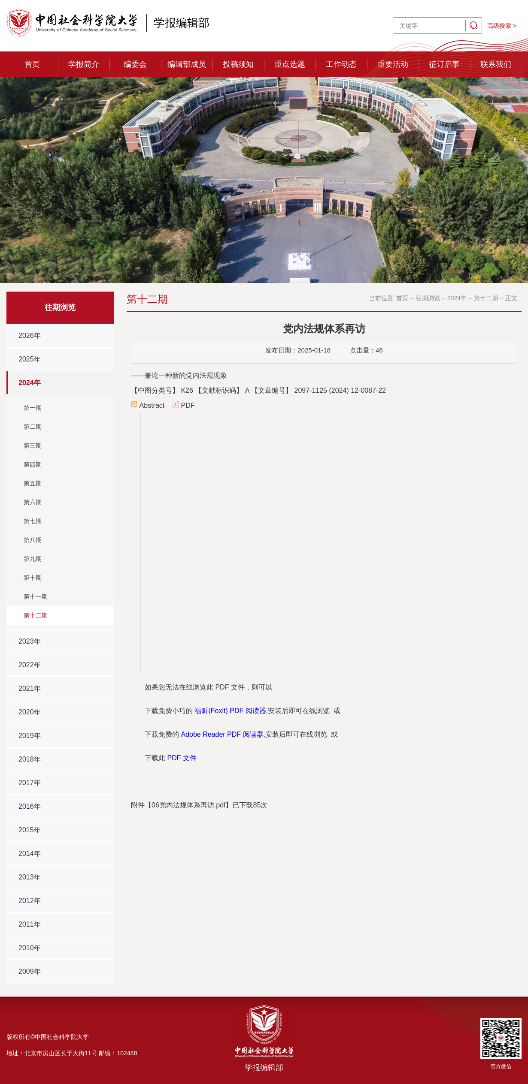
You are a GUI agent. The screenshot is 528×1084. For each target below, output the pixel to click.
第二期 (33, 426)
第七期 (33, 521)
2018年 (29, 759)
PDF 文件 (181, 758)
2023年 (29, 641)
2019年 (29, 735)
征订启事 (444, 64)
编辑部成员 (186, 64)
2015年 (29, 830)
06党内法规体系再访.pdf (188, 805)
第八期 (33, 539)
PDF (187, 405)
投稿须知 (238, 64)
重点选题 (289, 64)
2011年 (29, 924)
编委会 (135, 64)
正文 (511, 298)
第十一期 (36, 596)
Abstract (152, 405)
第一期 (33, 407)
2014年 (29, 853)
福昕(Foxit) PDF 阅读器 (230, 710)
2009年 (29, 971)
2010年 (29, 948)
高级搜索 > (501, 25)
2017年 (29, 782)
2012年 (29, 900)
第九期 (33, 558)
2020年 (29, 712)
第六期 (33, 502)
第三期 (33, 445)
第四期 (33, 464)
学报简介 (83, 64)
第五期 (33, 483)
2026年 (29, 335)
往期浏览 (428, 298)
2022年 (29, 664)
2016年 (29, 806)
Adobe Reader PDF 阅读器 (222, 734)
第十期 (33, 577)
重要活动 (392, 64)
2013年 (29, 877)
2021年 (29, 688)
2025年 (29, 359)
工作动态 (341, 64)
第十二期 (36, 615)
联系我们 (495, 64)
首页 (32, 64)
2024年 (29, 382)
